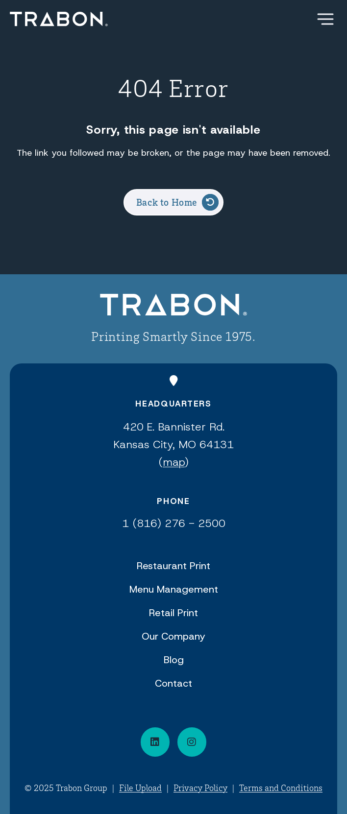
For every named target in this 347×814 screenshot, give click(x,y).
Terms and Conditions (280, 787)
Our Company (173, 636)
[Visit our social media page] (191, 742)
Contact (173, 683)
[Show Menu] (325, 19)
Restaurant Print (173, 565)
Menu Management (173, 589)
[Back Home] (59, 19)
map (174, 462)
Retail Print (173, 612)
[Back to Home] (173, 306)
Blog (174, 659)
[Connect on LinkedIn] (155, 742)
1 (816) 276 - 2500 (173, 523)
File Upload (140, 787)
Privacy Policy (200, 787)
